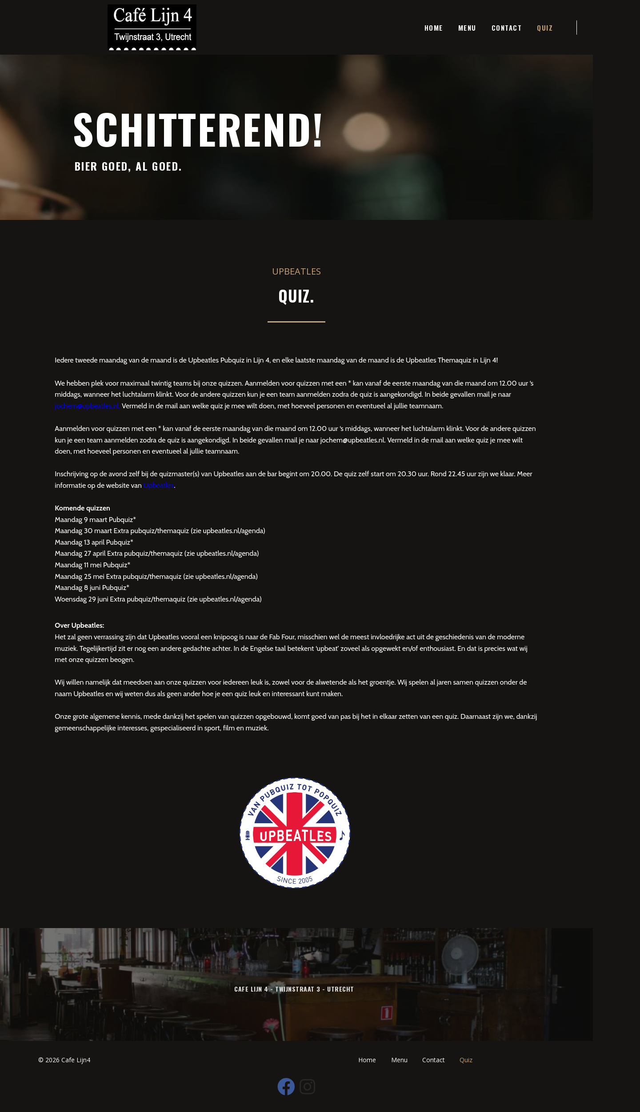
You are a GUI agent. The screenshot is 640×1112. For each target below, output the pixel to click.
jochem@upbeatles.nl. (520, 400)
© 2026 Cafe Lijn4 (66, 1087)
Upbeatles (119, 491)
